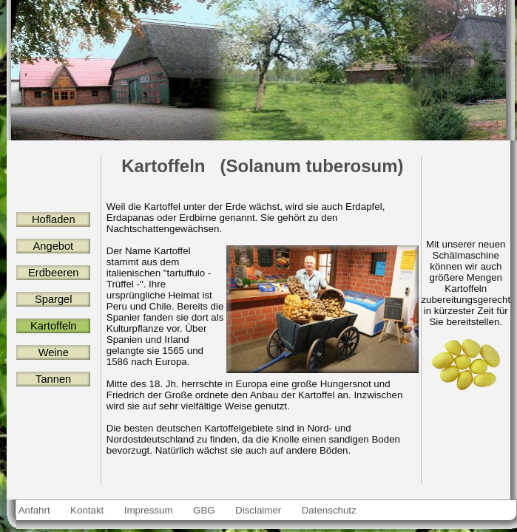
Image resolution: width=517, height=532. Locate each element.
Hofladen (53, 219)
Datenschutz (329, 510)
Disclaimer (258, 510)
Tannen (53, 379)
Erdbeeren (53, 273)
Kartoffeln (53, 326)
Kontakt (87, 510)
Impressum (148, 510)
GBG (203, 510)
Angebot (53, 246)
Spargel (53, 299)
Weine (53, 352)
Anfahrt (34, 510)
